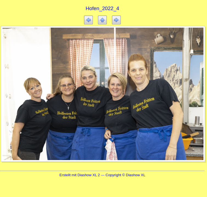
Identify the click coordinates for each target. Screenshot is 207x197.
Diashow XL (135, 175)
